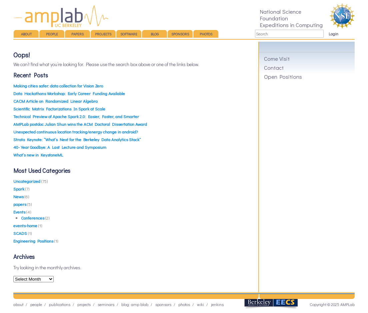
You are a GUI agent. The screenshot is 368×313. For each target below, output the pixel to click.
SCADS (20, 233)
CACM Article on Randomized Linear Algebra (55, 101)
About (26, 33)
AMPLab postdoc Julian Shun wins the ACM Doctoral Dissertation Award (80, 124)
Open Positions (283, 76)
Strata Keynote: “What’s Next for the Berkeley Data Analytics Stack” (77, 139)
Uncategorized (26, 181)
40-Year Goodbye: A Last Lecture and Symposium (59, 147)
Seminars (106, 304)
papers (19, 204)
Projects (103, 33)
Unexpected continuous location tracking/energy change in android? (75, 131)
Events (19, 212)
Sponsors (180, 33)
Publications (59, 304)
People (52, 33)
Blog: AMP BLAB (134, 304)
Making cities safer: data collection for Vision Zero (58, 85)
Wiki (200, 304)
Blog (155, 33)
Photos (206, 33)
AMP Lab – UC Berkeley (60, 16)
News (18, 196)
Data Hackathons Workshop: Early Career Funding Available (69, 93)
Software (128, 33)
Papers (77, 33)
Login (333, 33)
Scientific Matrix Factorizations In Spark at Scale (59, 108)
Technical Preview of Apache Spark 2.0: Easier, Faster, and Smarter (76, 116)
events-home (25, 225)
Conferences (32, 218)
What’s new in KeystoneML (38, 155)
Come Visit (277, 58)
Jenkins (217, 304)
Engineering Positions (33, 241)
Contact (274, 67)
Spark (18, 189)
